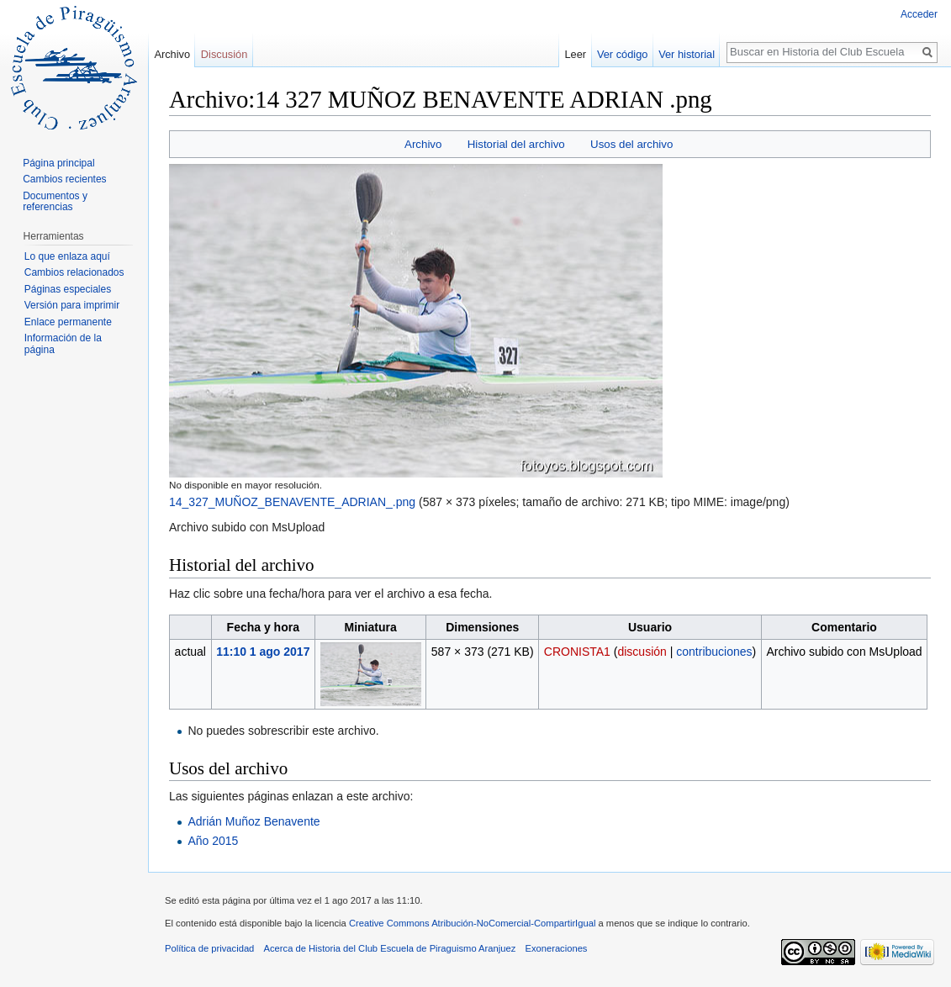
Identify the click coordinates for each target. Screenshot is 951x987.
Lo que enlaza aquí (67, 256)
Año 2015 (213, 840)
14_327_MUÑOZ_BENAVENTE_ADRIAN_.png (292, 502)
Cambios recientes (64, 179)
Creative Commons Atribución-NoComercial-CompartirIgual (472, 923)
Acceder (919, 14)
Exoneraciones (556, 948)
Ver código (622, 54)
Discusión (224, 54)
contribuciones (714, 651)
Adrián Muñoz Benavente (254, 821)
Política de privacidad (209, 948)
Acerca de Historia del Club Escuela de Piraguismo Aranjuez (390, 948)
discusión (641, 651)
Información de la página (63, 344)
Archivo (422, 144)
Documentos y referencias (55, 202)
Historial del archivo (516, 144)
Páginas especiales (67, 289)
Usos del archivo (631, 144)
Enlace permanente (68, 322)
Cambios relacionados (74, 272)
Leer (576, 54)
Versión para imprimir (71, 305)
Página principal (58, 163)
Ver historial (686, 54)
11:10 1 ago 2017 (262, 651)
